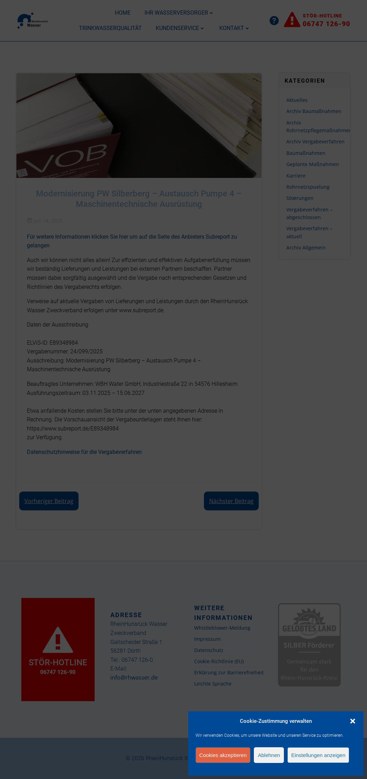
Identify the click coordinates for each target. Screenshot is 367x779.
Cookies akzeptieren (223, 755)
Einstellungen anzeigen (318, 755)
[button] (352, 721)
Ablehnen (269, 755)
